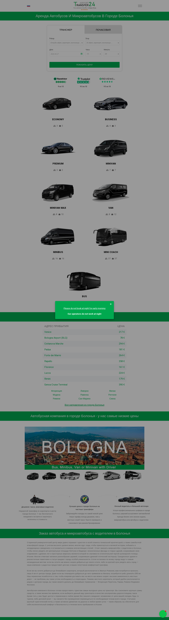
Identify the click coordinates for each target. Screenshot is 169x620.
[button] (163, 614)
